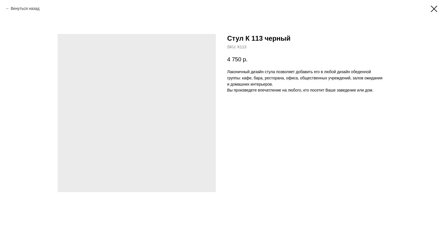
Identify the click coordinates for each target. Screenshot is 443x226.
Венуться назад (25, 8)
